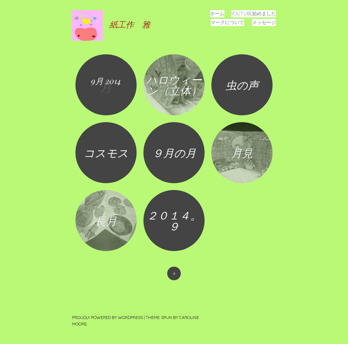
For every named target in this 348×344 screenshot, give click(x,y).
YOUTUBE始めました (253, 14)
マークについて (227, 22)
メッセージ (264, 22)
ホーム (217, 14)
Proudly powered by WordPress (107, 317)
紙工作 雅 (129, 24)
